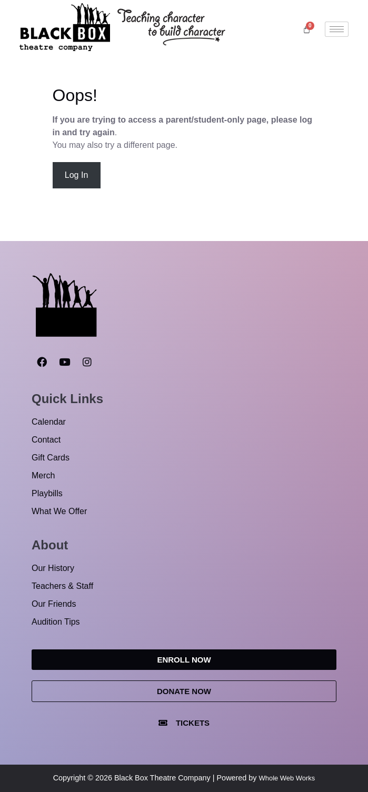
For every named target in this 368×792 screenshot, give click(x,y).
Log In (76, 175)
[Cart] (306, 29)
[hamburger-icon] (337, 29)
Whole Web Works (287, 778)
